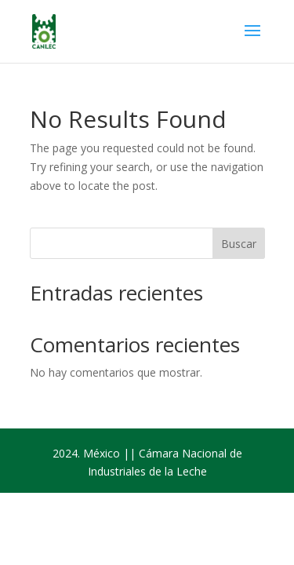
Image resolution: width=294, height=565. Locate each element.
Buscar (238, 243)
